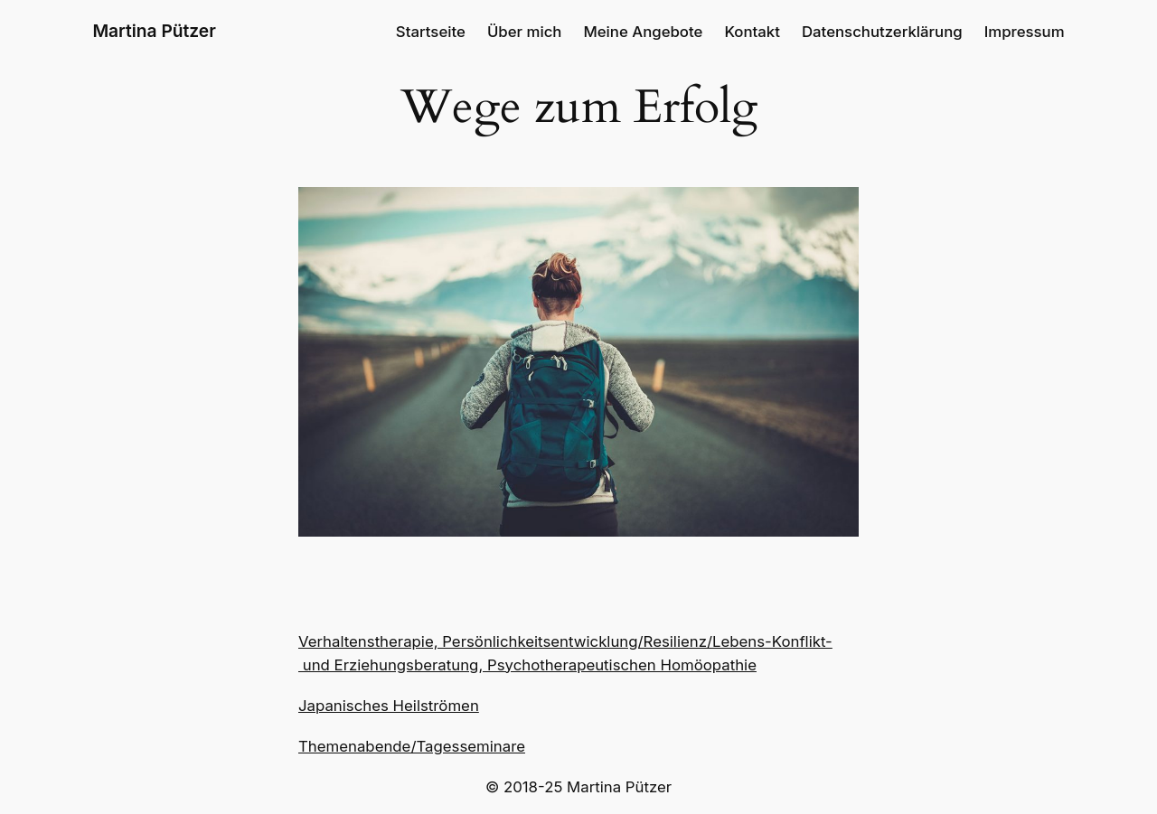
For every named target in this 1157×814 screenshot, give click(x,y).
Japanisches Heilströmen (388, 706)
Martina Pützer (153, 31)
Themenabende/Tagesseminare (411, 746)
